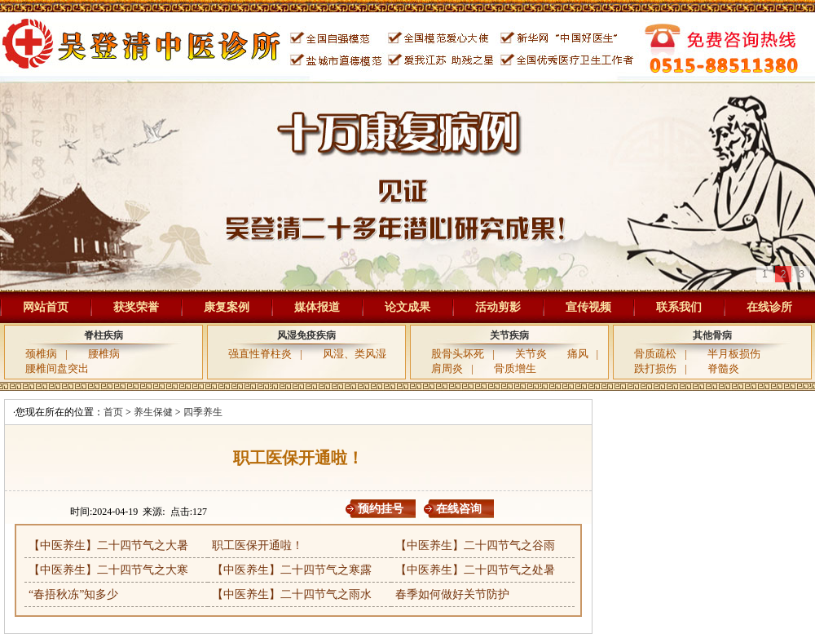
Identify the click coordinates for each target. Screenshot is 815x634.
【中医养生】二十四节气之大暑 (108, 545)
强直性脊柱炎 (260, 354)
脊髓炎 (723, 368)
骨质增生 (515, 368)
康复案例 (226, 307)
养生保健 (153, 412)
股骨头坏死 (457, 354)
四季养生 (202, 412)
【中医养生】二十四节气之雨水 (292, 594)
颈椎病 (41, 354)
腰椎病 (104, 354)
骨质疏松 (655, 354)
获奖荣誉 (136, 307)
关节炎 (531, 354)
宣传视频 (588, 307)
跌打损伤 (655, 368)
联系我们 (679, 307)
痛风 (577, 354)
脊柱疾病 (103, 335)
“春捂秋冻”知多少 (73, 594)
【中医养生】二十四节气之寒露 (292, 570)
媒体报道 (317, 307)
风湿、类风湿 (354, 354)
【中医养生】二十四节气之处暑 (475, 570)
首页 (113, 412)
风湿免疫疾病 (306, 335)
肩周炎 (447, 368)
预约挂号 (380, 509)
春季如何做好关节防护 (452, 594)
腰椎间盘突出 (57, 368)
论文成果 (407, 307)
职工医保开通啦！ (257, 545)
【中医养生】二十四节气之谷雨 (475, 545)
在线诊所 (769, 307)
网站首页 (45, 307)
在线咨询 (459, 509)
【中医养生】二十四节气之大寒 (108, 570)
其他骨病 (712, 335)
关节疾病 (509, 335)
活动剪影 (498, 307)
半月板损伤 (733, 354)
